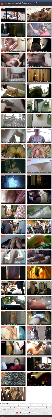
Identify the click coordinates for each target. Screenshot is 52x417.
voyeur (15, 407)
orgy (4, 407)
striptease (11, 407)
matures (2, 407)
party (7, 407)
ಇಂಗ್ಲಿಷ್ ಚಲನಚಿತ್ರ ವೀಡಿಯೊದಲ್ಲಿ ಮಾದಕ (32, 407)
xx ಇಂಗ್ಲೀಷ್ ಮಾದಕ (23, 407)
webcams (18, 407)
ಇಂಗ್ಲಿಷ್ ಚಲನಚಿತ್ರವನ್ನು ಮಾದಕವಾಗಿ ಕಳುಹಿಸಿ (6, 409)
